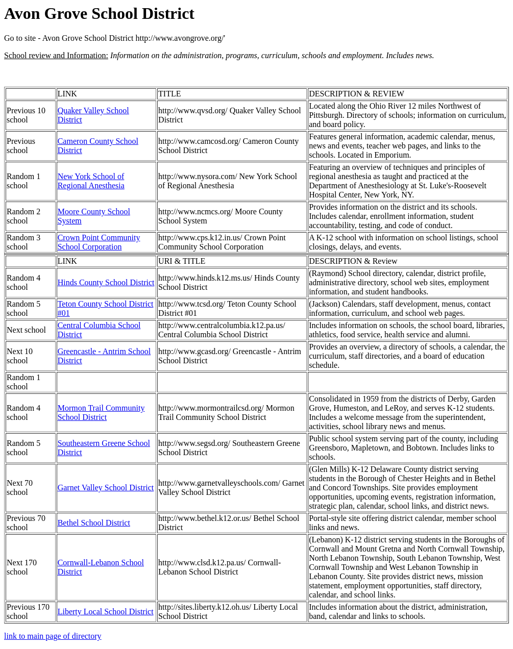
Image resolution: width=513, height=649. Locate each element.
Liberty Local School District (106, 611)
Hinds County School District (106, 282)
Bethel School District (94, 522)
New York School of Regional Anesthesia (91, 181)
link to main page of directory (53, 636)
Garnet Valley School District (106, 487)
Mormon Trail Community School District (101, 412)
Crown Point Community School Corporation (99, 242)
